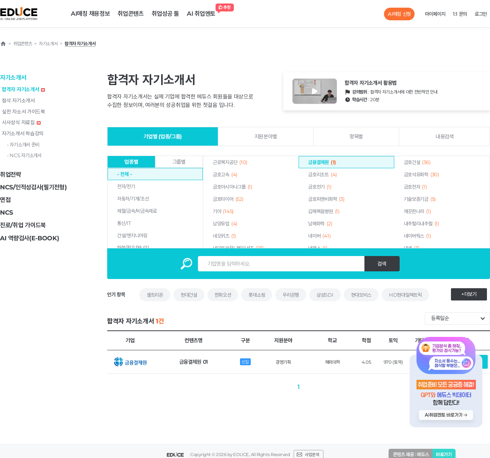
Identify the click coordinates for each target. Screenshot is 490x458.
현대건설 (189, 295)
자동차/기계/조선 (133, 198)
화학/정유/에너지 (133, 248)
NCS (6, 212)
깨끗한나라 (417, 211)
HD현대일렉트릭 (405, 295)
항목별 (356, 136)
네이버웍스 (417, 236)
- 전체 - (124, 174)
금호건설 (417, 162)
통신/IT (124, 223)
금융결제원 (322, 162)
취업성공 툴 (165, 13)
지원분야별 (266, 136)
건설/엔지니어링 (132, 235)
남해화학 (320, 223)
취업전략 (10, 174)
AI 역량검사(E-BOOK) (29, 238)
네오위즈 (224, 236)
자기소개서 (13, 77)
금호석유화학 (421, 174)
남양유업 (225, 223)
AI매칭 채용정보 (90, 13)
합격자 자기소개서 (23, 89)
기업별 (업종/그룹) (163, 136)
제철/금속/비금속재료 (137, 211)
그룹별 (179, 161)
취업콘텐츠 (131, 13)
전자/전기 (126, 186)
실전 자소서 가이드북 (23, 111)
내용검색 (445, 136)
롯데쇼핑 (256, 295)
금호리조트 (322, 174)
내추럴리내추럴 (421, 223)
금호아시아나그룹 (232, 187)
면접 (5, 200)
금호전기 (319, 187)
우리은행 (291, 295)
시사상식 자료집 (21, 122)
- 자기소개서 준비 (23, 144)
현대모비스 (361, 295)
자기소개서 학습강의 (23, 133)
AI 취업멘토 (203, 11)
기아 (223, 211)
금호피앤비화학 (326, 199)
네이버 (319, 236)
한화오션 (223, 295)
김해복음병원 (323, 211)
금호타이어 (228, 199)
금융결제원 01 (193, 361)
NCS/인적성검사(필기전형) (33, 187)
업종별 (131, 161)
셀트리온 (155, 295)
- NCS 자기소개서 (24, 155)
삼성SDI (325, 295)
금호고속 (225, 174)
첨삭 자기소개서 (18, 100)
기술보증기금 (420, 199)
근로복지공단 (230, 162)
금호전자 (415, 187)
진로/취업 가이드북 (23, 225)
